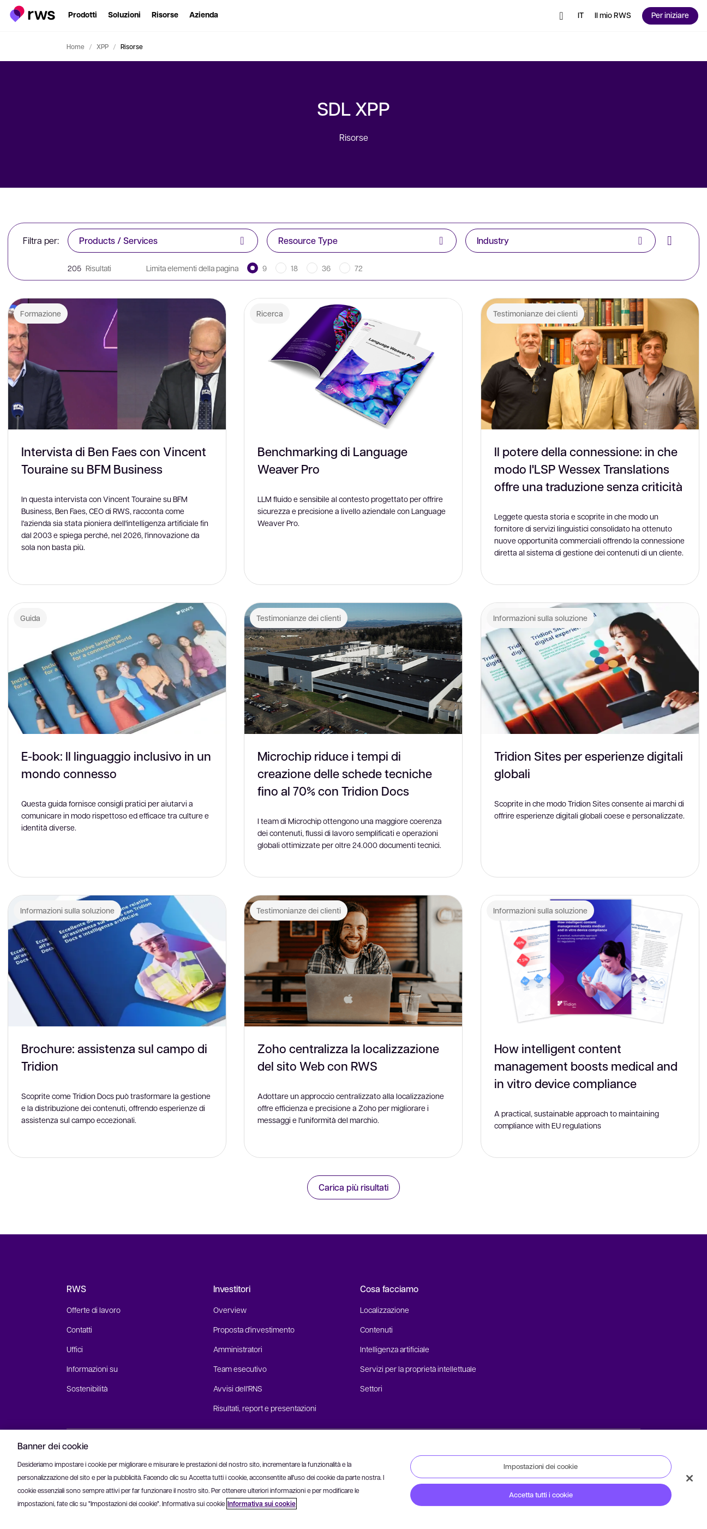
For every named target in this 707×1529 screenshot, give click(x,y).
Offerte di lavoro (94, 1310)
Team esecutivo (240, 1368)
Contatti (79, 1329)
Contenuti (376, 1329)
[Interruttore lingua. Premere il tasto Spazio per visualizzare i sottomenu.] (580, 16)
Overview (230, 1310)
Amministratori (237, 1349)
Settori (371, 1388)
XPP (103, 46)
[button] (32, 13)
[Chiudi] (690, 1478)
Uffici (75, 1349)
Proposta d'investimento (254, 1329)
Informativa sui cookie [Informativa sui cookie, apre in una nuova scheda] (261, 1503)
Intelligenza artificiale (394, 1349)
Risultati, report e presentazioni (264, 1408)
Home (76, 46)
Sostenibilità (87, 1388)
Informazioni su (92, 1368)
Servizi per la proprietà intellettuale (418, 1368)
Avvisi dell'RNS (237, 1388)
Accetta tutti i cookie (541, 1495)
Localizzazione (384, 1310)
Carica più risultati (353, 1187)
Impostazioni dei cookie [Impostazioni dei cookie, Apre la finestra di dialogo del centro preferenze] (541, 1466)
